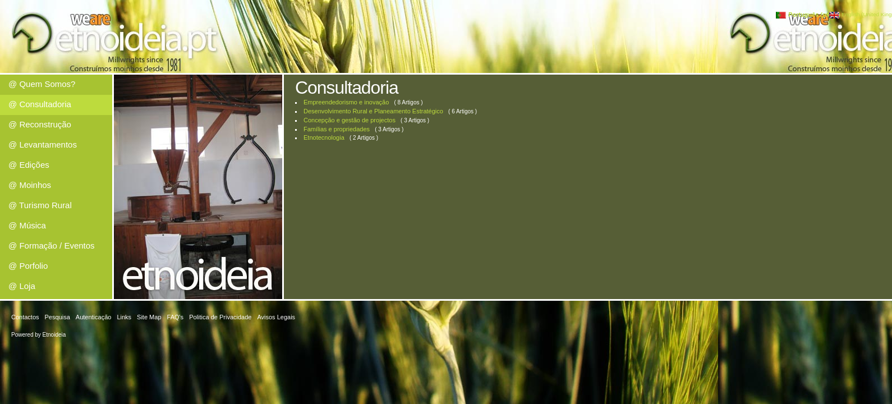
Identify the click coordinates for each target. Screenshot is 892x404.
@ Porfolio (28, 265)
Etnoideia (54, 335)
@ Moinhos (29, 185)
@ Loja (21, 286)
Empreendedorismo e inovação (346, 102)
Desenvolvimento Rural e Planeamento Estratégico (373, 111)
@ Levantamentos (42, 144)
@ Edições (28, 164)
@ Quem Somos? (41, 84)
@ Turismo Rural (40, 205)
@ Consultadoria (39, 104)
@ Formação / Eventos (51, 245)
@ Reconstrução (39, 124)
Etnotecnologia (324, 137)
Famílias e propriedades (337, 129)
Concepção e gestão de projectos (350, 120)
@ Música (27, 225)
